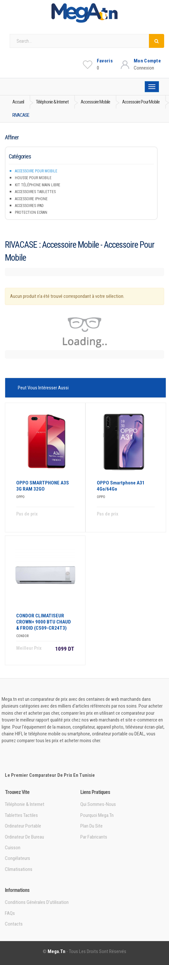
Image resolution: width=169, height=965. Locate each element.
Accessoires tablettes (35, 192)
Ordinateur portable (23, 826)
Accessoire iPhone (31, 199)
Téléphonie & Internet (24, 804)
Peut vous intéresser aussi (43, 388)
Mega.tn (56, 951)
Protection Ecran (31, 212)
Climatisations (18, 869)
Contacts (14, 924)
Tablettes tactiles (21, 815)
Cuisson (12, 848)
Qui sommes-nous (98, 804)
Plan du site (91, 826)
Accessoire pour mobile (36, 171)
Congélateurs (17, 858)
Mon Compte (147, 61)
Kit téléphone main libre (37, 185)
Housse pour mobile (33, 178)
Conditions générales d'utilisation (37, 902)
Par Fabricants (93, 837)
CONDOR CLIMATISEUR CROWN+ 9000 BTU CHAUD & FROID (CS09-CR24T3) (43, 622)
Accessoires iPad (29, 205)
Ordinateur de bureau (24, 837)
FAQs (10, 913)
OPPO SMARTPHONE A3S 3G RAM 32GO (42, 486)
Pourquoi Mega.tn (97, 815)
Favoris (105, 61)
